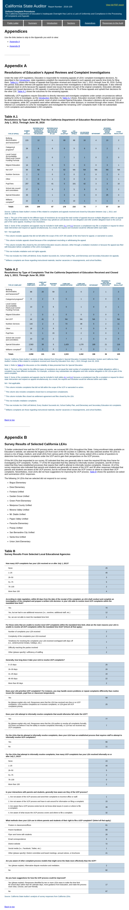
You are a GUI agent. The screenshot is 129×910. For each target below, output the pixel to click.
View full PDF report (115, 5)
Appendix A (15, 42)
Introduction (52, 23)
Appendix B (15, 46)
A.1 (65, 226)
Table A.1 (14, 82)
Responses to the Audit (112, 23)
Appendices (90, 23)
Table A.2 (66, 98)
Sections (71, 23)
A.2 (71, 226)
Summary (32, 23)
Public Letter (13, 23)
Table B (93, 472)
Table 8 (20, 365)
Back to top (10, 420)
